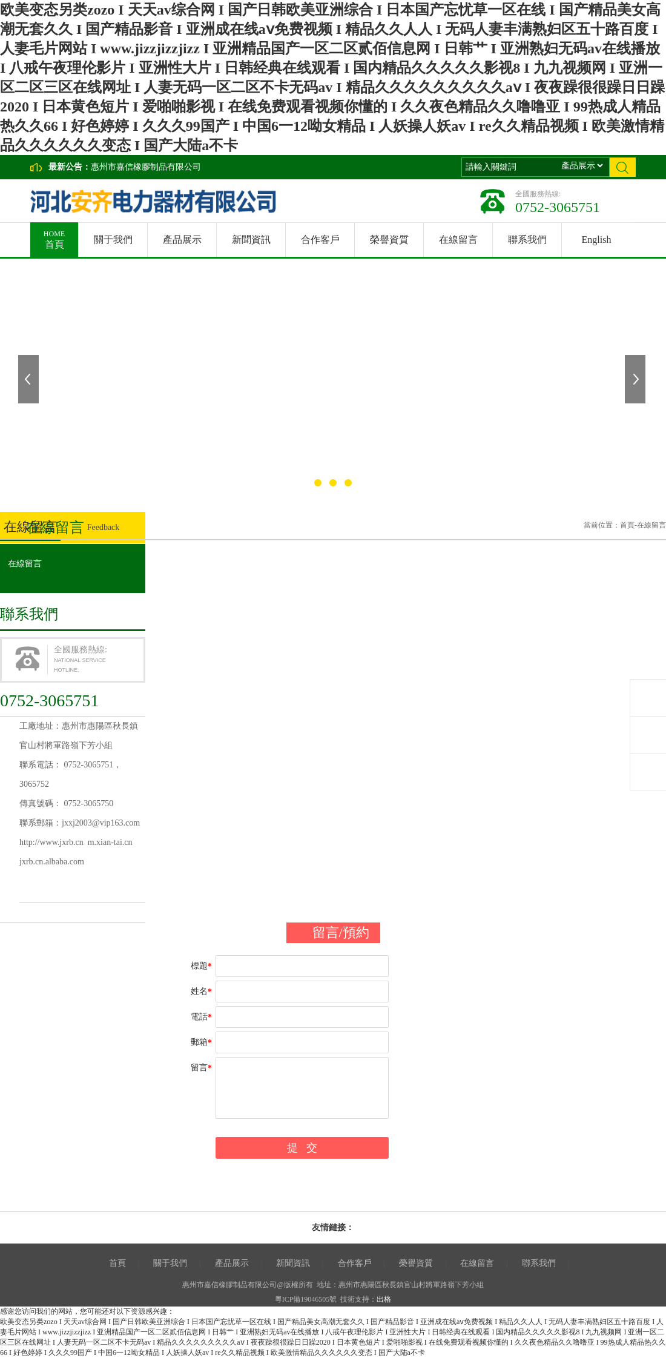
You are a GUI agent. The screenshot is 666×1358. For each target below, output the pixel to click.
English (597, 239)
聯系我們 (527, 239)
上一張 (29, 379)
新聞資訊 (251, 239)
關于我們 (113, 239)
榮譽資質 (389, 239)
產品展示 (182, 239)
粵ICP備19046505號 (306, 1299)
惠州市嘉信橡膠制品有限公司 (146, 166)
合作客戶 (320, 239)
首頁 (54, 236)
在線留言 (458, 239)
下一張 (636, 379)
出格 (384, 1299)
